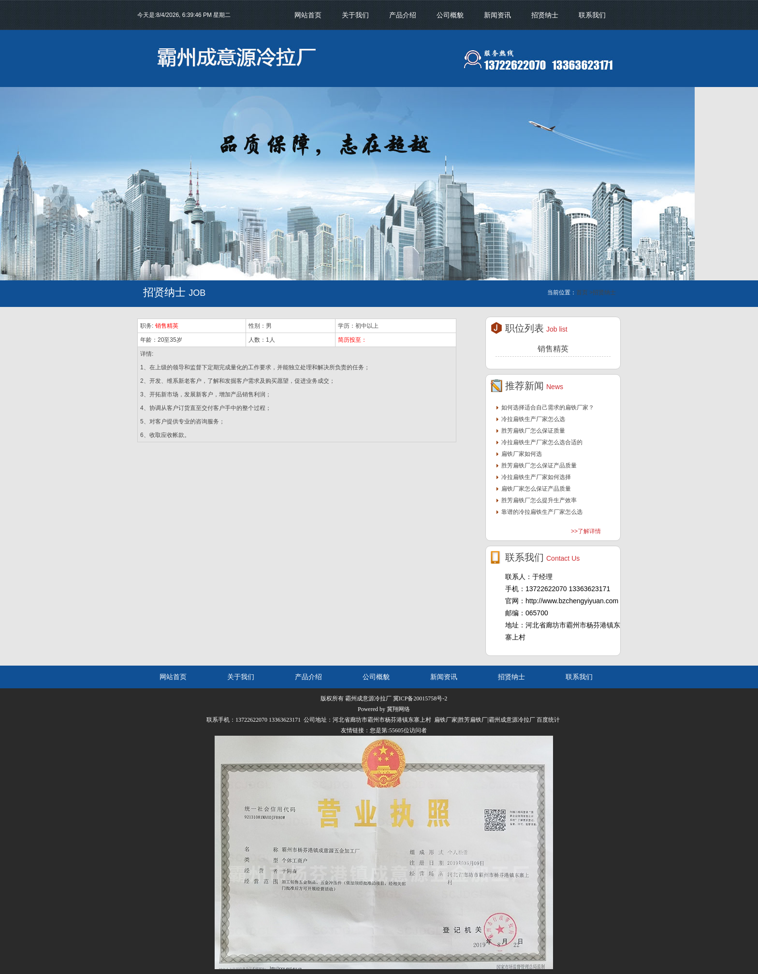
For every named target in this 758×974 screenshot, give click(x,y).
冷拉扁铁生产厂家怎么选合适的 (542, 442)
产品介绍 (402, 15)
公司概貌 (450, 15)
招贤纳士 (544, 15)
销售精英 (166, 325)
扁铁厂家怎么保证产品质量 (536, 488)
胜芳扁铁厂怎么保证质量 (533, 430)
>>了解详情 (586, 531)
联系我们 (592, 15)
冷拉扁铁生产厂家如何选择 (536, 477)
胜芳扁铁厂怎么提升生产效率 (539, 500)
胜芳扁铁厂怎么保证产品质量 (539, 465)
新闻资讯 (497, 15)
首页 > (584, 292)
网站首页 (307, 15)
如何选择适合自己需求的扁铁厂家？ (547, 407)
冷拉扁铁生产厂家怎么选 (533, 419)
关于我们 (355, 15)
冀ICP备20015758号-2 (420, 698)
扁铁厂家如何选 (521, 454)
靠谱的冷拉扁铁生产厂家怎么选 (542, 512)
